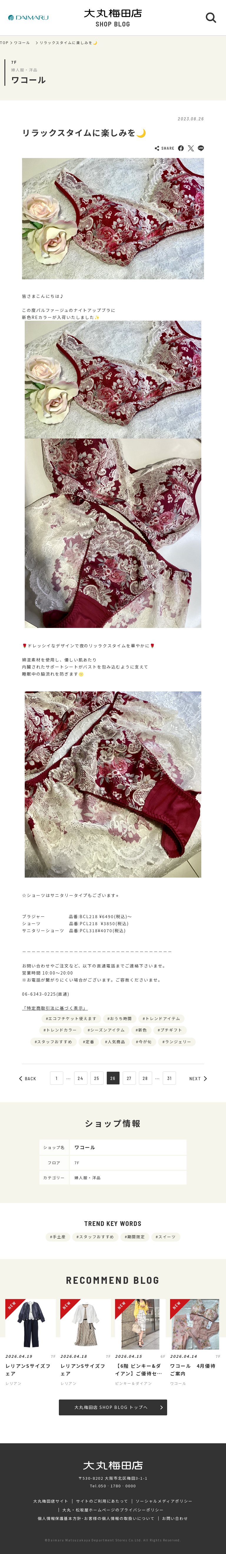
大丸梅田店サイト (51, 1501)
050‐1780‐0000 (117, 1486)
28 (145, 1078)
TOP (4, 43)
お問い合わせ (175, 1518)
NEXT (198, 1078)
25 (96, 1078)
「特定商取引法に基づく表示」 (55, 1008)
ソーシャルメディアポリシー (164, 1501)
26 (113, 1078)
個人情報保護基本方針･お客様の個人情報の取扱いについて (96, 1518)
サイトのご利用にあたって (102, 1501)
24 (81, 1078)
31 (169, 1078)
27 (129, 1078)
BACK (28, 1078)
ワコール (24, 43)
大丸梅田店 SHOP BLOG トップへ (118, 1407)
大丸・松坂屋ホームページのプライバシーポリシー (113, 1510)
